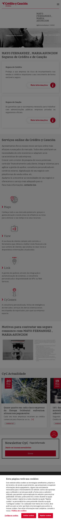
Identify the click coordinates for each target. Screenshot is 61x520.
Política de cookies (19, 511)
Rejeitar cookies (45, 516)
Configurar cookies (11, 516)
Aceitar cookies (28, 516)
